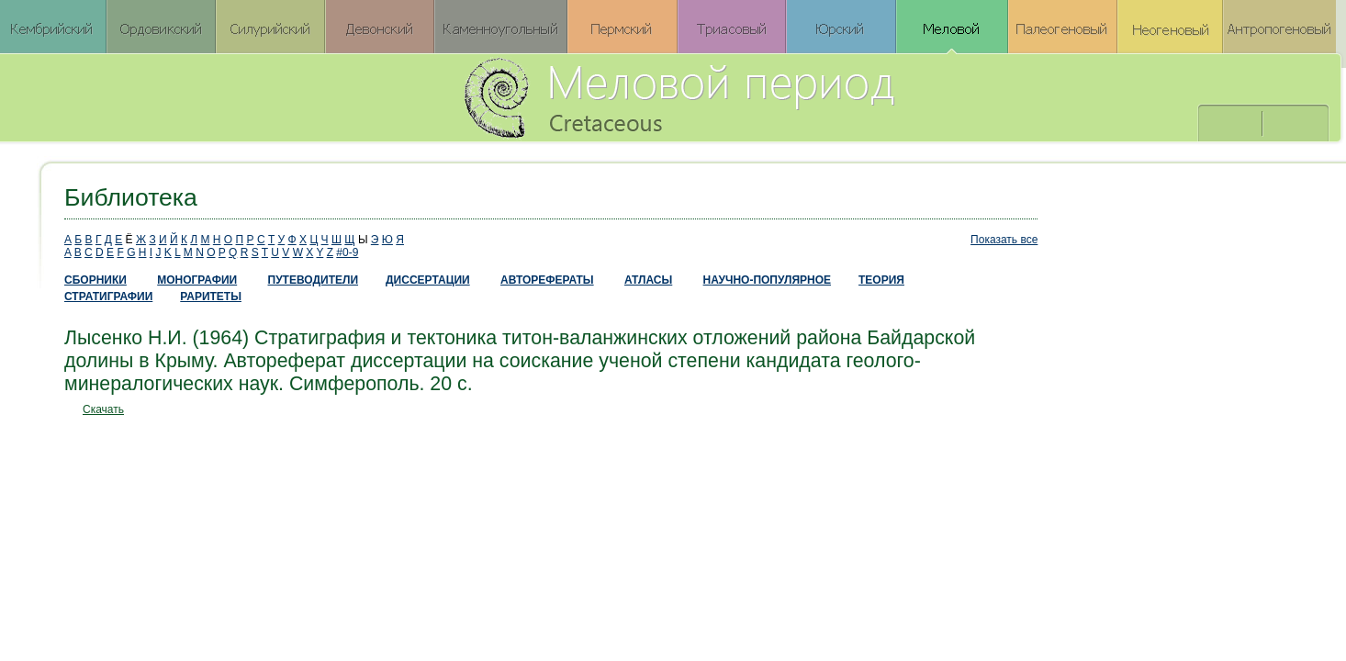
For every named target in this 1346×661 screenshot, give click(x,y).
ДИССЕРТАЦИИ (428, 280)
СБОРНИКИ (95, 280)
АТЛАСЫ (648, 280)
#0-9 (347, 252)
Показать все (1004, 239)
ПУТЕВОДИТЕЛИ (313, 280)
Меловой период (781, 96)
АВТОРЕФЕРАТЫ (547, 280)
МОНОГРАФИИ (197, 280)
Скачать (103, 409)
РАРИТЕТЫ (210, 296)
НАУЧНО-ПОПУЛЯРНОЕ (767, 280)
